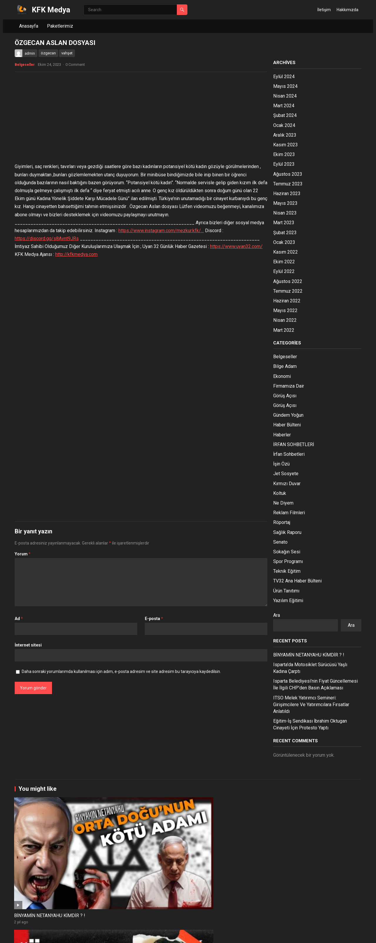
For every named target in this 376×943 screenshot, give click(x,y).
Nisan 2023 (285, 213)
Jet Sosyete (285, 473)
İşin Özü (281, 464)
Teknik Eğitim (287, 571)
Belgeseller (25, 65)
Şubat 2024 (285, 115)
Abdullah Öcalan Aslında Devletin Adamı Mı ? (109, 844)
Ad (19, 618)
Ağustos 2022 (287, 281)
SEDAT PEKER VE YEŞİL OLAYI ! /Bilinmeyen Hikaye (188, 844)
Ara (276, 615)
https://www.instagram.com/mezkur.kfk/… (161, 230)
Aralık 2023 (284, 135)
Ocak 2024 (284, 125)
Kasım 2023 (285, 145)
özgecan (48, 53)
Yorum (23, 554)
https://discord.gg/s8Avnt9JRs (47, 238)
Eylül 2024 (284, 76)
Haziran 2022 (287, 301)
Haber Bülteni (287, 425)
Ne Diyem (283, 503)
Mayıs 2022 (285, 310)
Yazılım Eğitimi (288, 600)
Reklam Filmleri (289, 512)
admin (30, 53)
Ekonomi (282, 376)
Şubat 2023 (285, 232)
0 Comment (75, 64)
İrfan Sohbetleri (289, 454)
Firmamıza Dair (288, 386)
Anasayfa (28, 26)
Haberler (282, 435)
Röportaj (281, 522)
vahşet (67, 53)
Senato (280, 542)
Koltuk (279, 493)
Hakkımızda (347, 9)
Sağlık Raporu (287, 532)
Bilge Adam (285, 366)
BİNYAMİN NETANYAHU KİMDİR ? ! (308, 655)
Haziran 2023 (287, 193)
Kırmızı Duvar (287, 483)
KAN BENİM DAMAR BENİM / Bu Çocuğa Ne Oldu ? (257, 908)
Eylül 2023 (284, 164)
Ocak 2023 (284, 242)
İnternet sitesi (28, 645)
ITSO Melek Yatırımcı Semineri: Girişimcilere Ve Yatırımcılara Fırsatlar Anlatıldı (311, 704)
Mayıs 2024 (285, 86)
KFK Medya (51, 9)
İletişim (324, 9)
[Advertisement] (141, 119)
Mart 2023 (283, 222)
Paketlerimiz (60, 26)
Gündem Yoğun (288, 415)
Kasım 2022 (285, 252)
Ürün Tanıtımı (286, 591)
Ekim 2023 (284, 154)
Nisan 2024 (285, 96)
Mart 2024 (283, 105)
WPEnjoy (94, 934)
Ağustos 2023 (287, 174)
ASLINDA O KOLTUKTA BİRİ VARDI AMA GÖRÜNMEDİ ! (252, 844)
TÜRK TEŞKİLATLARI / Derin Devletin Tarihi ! (323, 908)
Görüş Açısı (284, 395)
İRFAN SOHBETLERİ (293, 444)
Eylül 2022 (284, 271)
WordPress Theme (65, 934)
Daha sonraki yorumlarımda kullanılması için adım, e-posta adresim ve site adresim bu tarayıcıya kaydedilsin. (121, 671)
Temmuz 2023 (288, 184)
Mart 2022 (283, 330)
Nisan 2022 (285, 320)
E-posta (154, 618)
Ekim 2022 (284, 261)
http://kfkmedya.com (76, 254)
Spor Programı (288, 561)
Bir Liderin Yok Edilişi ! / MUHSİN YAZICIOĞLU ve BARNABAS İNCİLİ (40, 912)
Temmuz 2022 (288, 291)
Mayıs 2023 (285, 203)
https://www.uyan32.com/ (236, 246)
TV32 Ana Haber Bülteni (297, 581)
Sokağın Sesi (286, 552)
